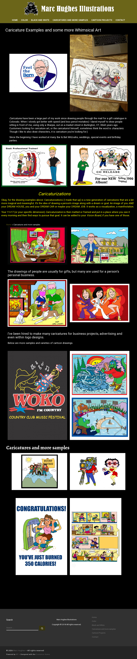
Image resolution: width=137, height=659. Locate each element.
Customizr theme (43, 635)
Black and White (98, 606)
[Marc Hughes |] (68, 8)
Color (94, 602)
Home (9, 225)
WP (17, 635)
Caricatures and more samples (104, 610)
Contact (95, 618)
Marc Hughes (19, 631)
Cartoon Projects (98, 614)
